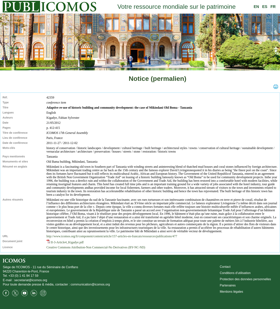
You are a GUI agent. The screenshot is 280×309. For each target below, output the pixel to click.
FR (273, 6)
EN (256, 6)
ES (264, 6)
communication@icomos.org (90, 284)
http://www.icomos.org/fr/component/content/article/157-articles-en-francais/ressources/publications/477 (111, 236)
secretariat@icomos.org (30, 280)
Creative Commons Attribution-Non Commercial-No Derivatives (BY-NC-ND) (95, 247)
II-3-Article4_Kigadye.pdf (65, 242)
